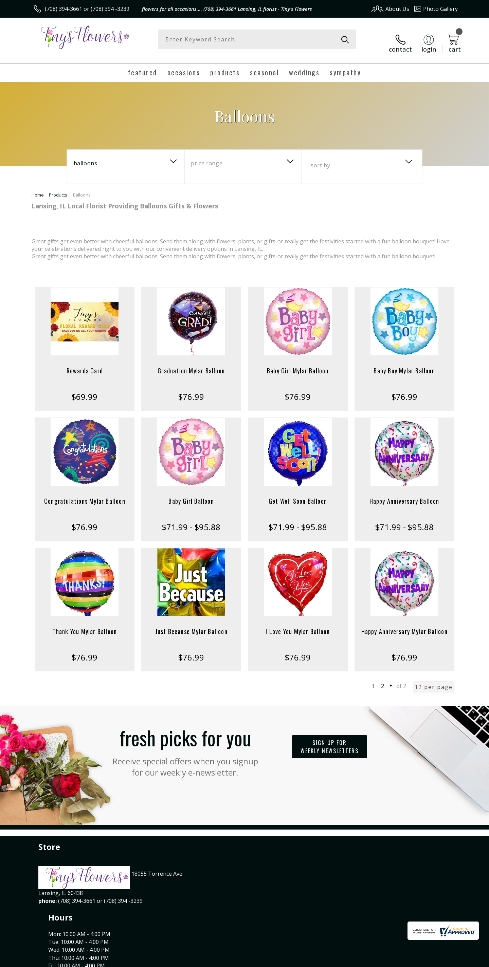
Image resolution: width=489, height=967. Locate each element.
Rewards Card (85, 363)
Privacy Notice (350, 959)
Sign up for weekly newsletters (330, 740)
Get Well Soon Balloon (298, 494)
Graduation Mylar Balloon (191, 363)
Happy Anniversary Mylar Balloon (404, 624)
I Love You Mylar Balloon (298, 624)
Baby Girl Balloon (191, 494)
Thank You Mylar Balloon (85, 624)
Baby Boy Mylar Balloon (404, 363)
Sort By (320, 158)
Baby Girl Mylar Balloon (298, 363)
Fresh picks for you (185, 743)
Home (38, 188)
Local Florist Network (397, 959)
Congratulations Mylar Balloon (84, 494)
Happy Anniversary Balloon (404, 494)
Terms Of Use (310, 959)
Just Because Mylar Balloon (191, 624)
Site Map (439, 959)
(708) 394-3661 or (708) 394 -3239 (87, 9)
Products (58, 188)
